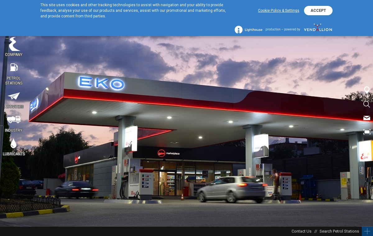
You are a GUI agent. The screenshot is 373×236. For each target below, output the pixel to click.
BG (367, 145)
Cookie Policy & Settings (278, 10)
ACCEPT (318, 10)
